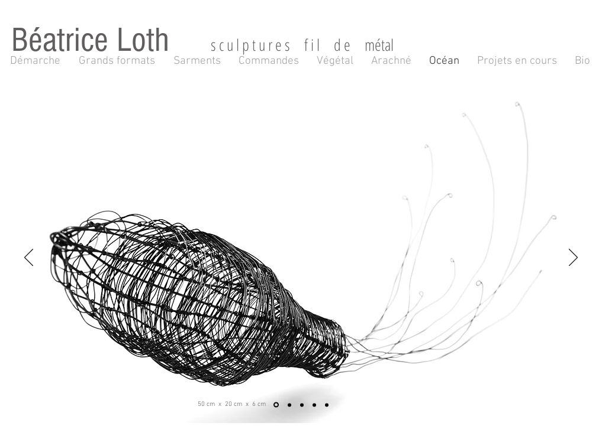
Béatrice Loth (111, 40)
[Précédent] (28, 258)
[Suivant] (573, 258)
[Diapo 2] (289, 405)
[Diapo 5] (327, 405)
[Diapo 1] (276, 405)
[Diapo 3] (302, 405)
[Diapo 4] (314, 405)
